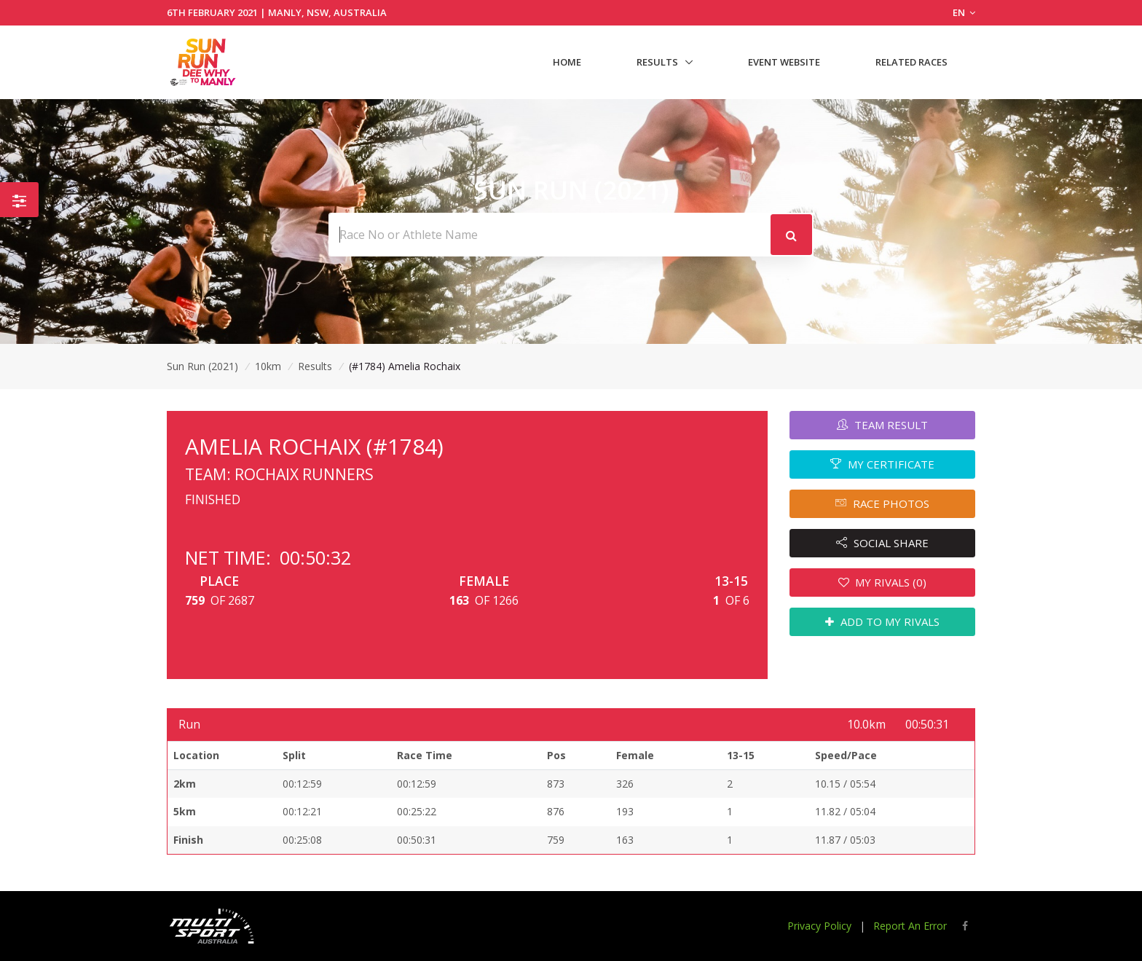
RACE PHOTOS (882, 503)
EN (964, 12)
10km (268, 366)
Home (567, 61)
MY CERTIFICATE (882, 464)
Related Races (911, 61)
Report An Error (910, 926)
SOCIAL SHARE (882, 543)
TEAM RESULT (882, 424)
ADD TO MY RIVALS (882, 621)
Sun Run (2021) (202, 366)
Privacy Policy (819, 926)
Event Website (784, 61)
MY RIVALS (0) (882, 582)
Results (657, 61)
